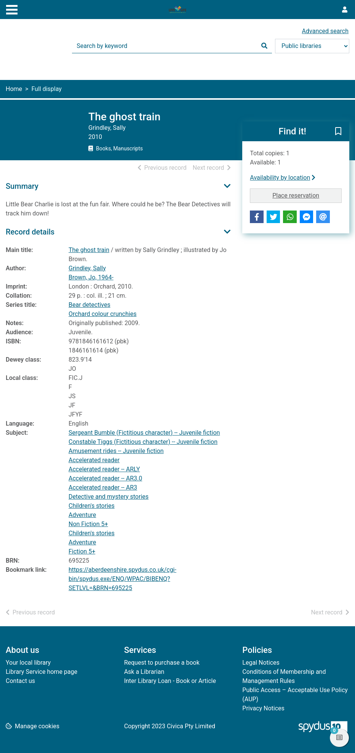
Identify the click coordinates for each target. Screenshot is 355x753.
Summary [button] (22, 186)
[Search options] (312, 46)
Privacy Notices (263, 708)
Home (14, 89)
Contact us (20, 680)
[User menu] (344, 10)
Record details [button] (30, 231)
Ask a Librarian (144, 671)
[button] (338, 132)
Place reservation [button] (307, 195)
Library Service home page (41, 671)
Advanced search (325, 31)
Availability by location (282, 177)
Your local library (28, 662)
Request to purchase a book (162, 662)
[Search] (264, 46)
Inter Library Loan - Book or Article (170, 680)
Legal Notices (260, 662)
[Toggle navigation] (12, 8)
